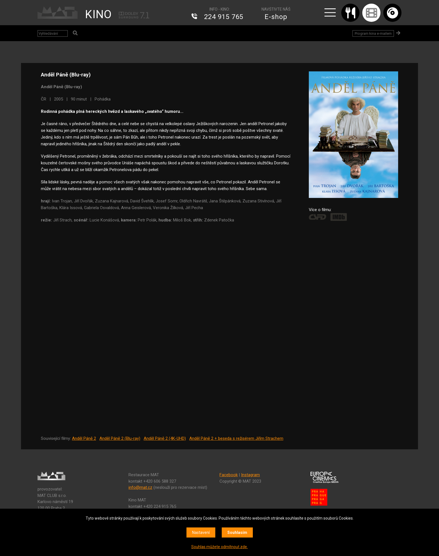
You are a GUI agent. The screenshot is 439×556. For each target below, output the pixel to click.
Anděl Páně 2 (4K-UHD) (165, 438)
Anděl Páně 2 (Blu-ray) (119, 438)
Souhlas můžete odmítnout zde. (219, 547)
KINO (98, 14)
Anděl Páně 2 (84, 438)
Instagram (250, 474)
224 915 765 (223, 17)
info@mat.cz (140, 487)
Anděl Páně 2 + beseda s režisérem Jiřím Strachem (236, 438)
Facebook (229, 474)
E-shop (276, 17)
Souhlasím (237, 532)
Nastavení (201, 532)
